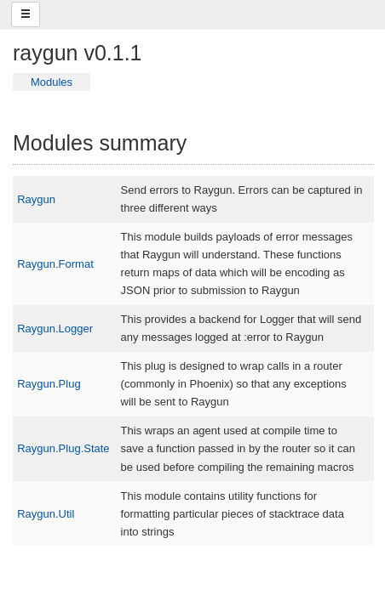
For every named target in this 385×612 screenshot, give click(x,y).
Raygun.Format (55, 264)
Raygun (36, 199)
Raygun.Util (45, 513)
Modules (51, 82)
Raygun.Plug (48, 383)
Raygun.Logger (55, 328)
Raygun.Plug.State (63, 448)
